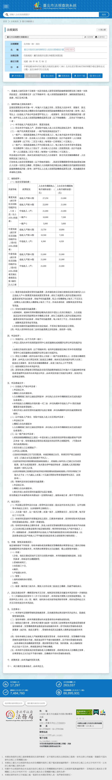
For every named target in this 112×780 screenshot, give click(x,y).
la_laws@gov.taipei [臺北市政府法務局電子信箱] (48, 741)
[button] (101, 30)
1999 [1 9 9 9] (41, 723)
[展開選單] (6, 6)
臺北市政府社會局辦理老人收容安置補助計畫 (44, 50)
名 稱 (14, 50)
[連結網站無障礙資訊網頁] (84, 712)
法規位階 (14, 56)
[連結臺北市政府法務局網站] (19, 715)
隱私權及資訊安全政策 (36, 703)
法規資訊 (14, 21)
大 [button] (83, 718)
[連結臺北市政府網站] (103, 712)
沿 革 (14, 67)
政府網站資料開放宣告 (13, 703)
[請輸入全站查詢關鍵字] (54, 14)
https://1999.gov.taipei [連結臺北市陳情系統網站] (50, 735)
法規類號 (14, 44)
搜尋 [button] (104, 15)
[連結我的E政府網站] (96, 712)
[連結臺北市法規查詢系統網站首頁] (55, 6)
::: (1, 20)
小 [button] (77, 718)
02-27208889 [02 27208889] (58, 723)
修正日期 (14, 61)
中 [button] (80, 718)
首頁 (5, 21)
